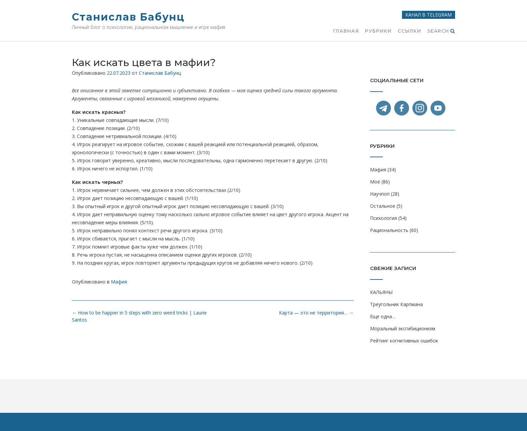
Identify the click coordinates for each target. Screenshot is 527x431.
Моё (375, 181)
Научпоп (380, 194)
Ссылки (409, 31)
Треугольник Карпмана (396, 304)
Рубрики (378, 31)
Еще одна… (383, 316)
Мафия (119, 281)
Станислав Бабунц (128, 17)
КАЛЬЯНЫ (381, 292)
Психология (383, 218)
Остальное (382, 206)
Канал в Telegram (428, 14)
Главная (346, 31)
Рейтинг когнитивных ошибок (404, 340)
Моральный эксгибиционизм (402, 328)
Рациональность (389, 230)
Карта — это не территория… (316, 312)
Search (441, 31)
